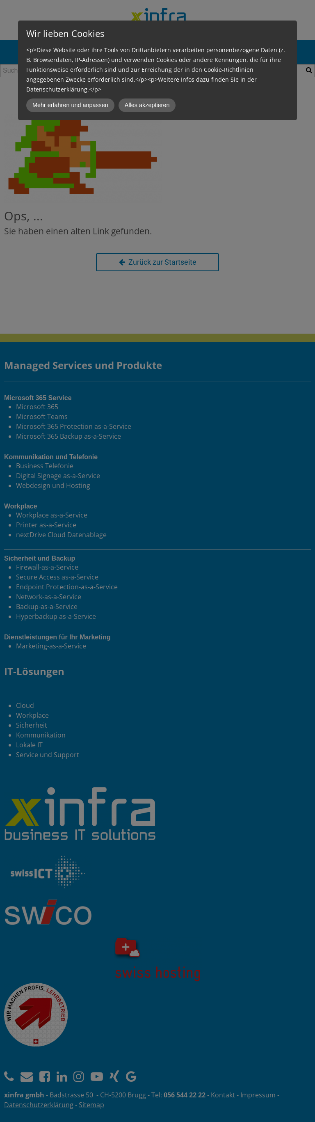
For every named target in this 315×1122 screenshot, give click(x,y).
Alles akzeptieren (147, 105)
